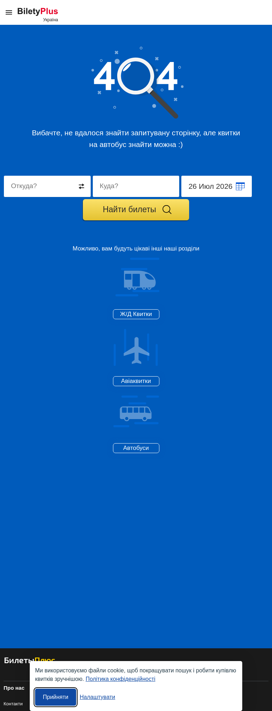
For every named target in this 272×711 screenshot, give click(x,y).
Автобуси (136, 448)
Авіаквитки (136, 381)
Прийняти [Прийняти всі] (55, 697)
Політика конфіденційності (120, 679)
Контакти (13, 703)
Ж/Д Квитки (136, 314)
